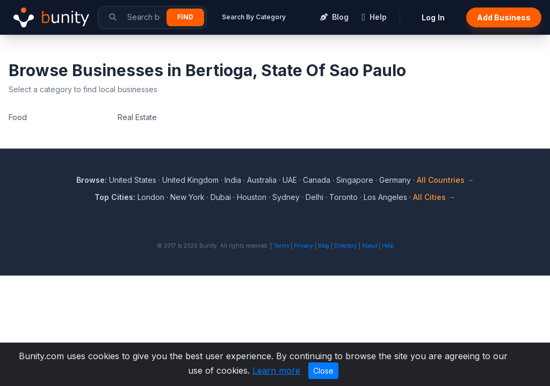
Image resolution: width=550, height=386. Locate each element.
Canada (316, 179)
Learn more (276, 370)
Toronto (343, 197)
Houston (251, 197)
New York (187, 197)
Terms (281, 245)
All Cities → (434, 197)
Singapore (354, 179)
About (369, 245)
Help (388, 245)
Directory (345, 245)
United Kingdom (190, 179)
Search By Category (254, 17)
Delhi (314, 197)
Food (18, 117)
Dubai (221, 197)
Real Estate (137, 117)
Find (185, 17)
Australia (262, 179)
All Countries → (445, 179)
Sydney (286, 197)
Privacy (303, 245)
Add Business (504, 17)
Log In (433, 17)
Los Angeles (385, 197)
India (233, 179)
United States (132, 179)
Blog (323, 245)
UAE (290, 179)
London (151, 197)
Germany (395, 179)
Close (323, 370)
